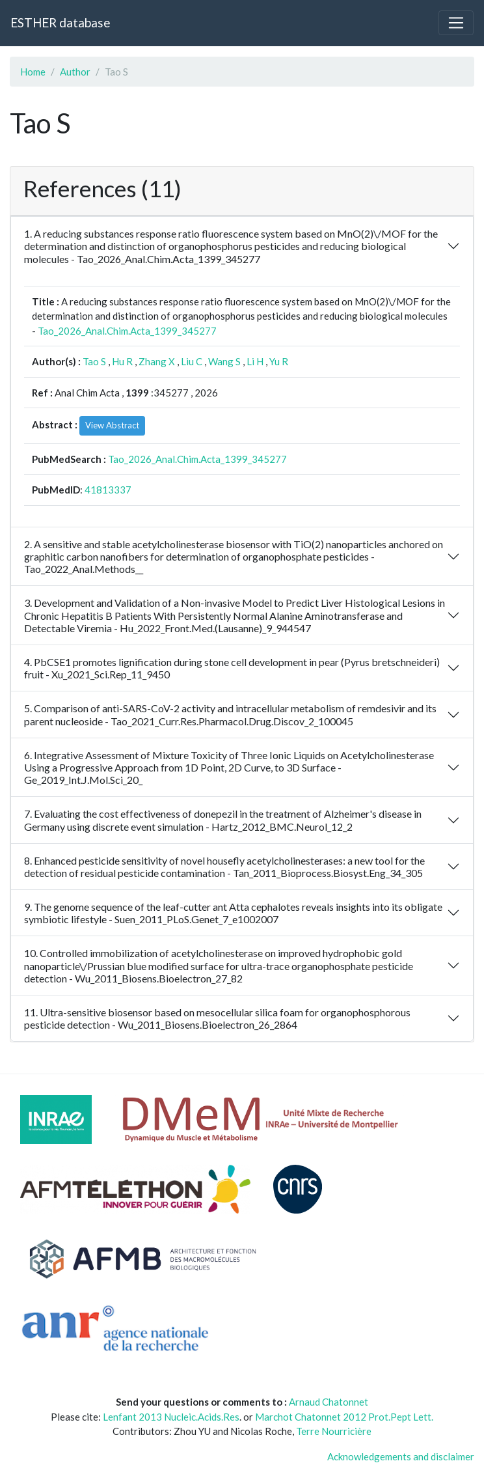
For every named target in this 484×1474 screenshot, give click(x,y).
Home (33, 71)
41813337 (108, 489)
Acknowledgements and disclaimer (400, 1456)
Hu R (122, 361)
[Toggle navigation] (456, 22)
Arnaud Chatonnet (328, 1402)
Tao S (94, 361)
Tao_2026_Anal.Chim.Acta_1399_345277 (127, 331)
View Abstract (112, 425)
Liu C (191, 361)
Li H (255, 361)
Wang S (224, 361)
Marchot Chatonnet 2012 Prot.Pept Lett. (344, 1417)
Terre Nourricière (333, 1431)
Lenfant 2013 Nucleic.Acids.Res (171, 1417)
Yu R (278, 361)
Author (75, 71)
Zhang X (157, 361)
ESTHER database (60, 22)
